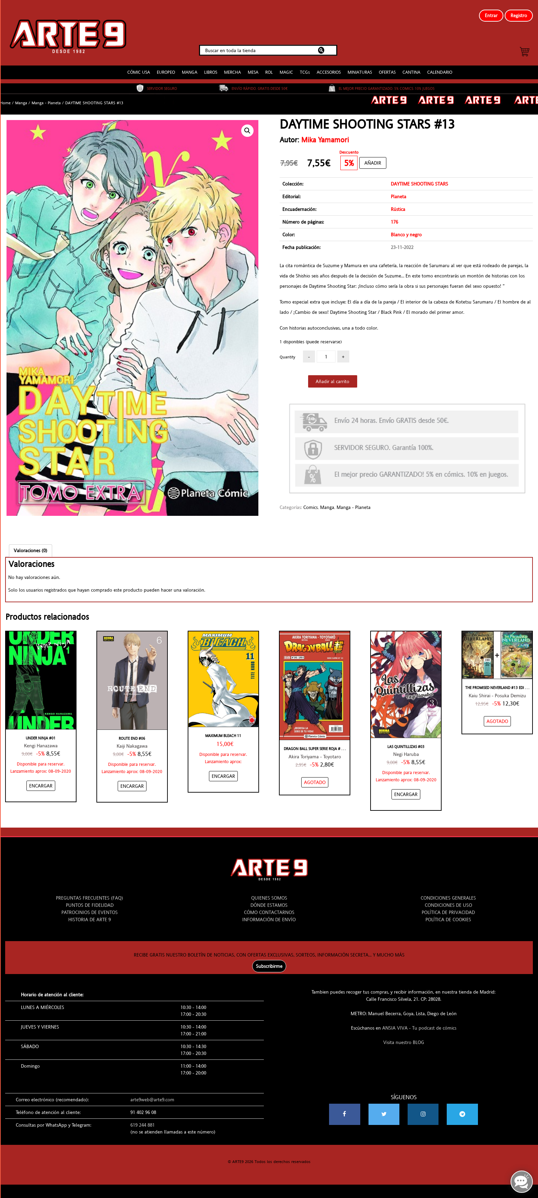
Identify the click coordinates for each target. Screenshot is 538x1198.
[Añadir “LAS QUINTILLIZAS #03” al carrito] (405, 789)
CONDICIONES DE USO (448, 899)
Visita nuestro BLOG (403, 1036)
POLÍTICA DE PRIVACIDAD (448, 906)
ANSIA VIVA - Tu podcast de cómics (419, 1022)
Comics (310, 501)
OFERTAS (387, 67)
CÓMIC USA (138, 67)
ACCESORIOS (329, 67)
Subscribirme (269, 960)
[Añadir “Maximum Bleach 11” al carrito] (223, 771)
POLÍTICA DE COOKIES (448, 914)
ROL (269, 67)
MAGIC (286, 67)
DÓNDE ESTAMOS (269, 899)
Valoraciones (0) (30, 544)
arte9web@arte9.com (152, 1094)
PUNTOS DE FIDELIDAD (90, 899)
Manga (21, 97)
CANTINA (411, 67)
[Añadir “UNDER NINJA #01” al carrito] (40, 780)
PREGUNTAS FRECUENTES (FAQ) (89, 892)
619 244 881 (142, 1119)
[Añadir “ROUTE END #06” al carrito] (132, 780)
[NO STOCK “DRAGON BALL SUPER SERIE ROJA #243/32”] (314, 776)
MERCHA (232, 67)
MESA (253, 67)
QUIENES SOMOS (269, 892)
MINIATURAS (360, 67)
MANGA (189, 67)
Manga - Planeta (46, 97)
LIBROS (210, 67)
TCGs (305, 67)
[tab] (30, 544)
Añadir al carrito (332, 375)
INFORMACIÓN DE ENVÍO (269, 914)
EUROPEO (166, 67)
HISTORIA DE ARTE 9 (89, 914)
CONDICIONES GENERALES (448, 892)
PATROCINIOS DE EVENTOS (89, 906)
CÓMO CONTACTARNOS (269, 906)
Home (5, 97)
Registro (519, 15)
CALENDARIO (439, 67)
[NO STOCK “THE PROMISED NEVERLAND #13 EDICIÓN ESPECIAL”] (497, 715)
